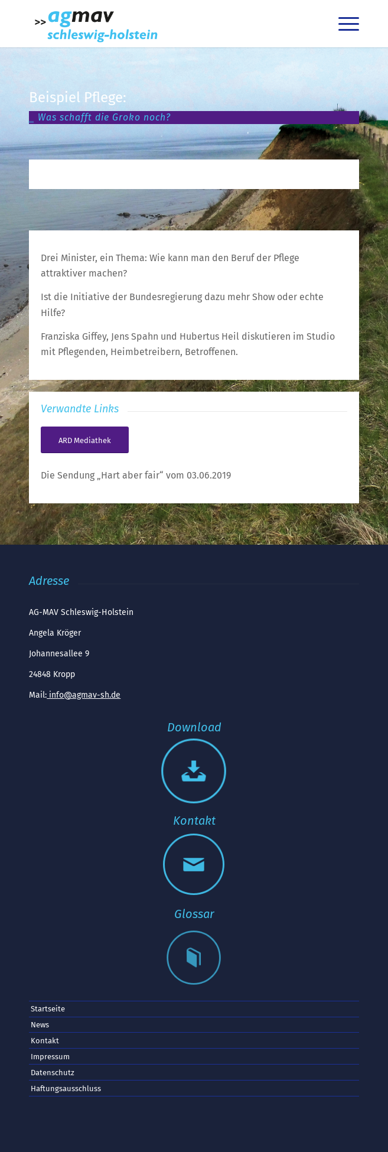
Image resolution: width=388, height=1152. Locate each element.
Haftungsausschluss (66, 1088)
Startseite (48, 1008)
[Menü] (343, 23)
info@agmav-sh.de (83, 695)
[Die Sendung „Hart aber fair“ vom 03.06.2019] (85, 440)
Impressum (50, 1056)
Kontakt (45, 1040)
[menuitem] (315, 23)
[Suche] (315, 23)
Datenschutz (52, 1072)
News (40, 1024)
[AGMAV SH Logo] (161, 23)
